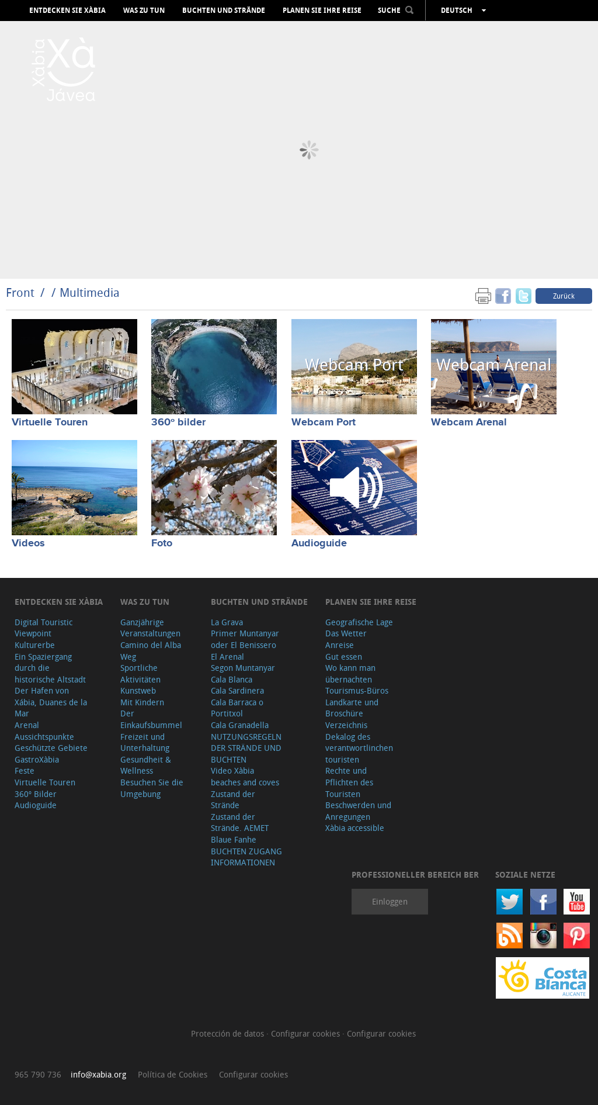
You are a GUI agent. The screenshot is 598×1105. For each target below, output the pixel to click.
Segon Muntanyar (243, 667)
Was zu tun (144, 10)
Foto (161, 543)
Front (20, 292)
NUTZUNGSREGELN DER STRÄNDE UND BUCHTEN (246, 748)
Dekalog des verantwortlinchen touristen (359, 748)
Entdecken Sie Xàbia (67, 10)
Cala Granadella (240, 724)
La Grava (227, 622)
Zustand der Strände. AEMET (240, 822)
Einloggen (390, 901)
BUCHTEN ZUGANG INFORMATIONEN (246, 857)
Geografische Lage (359, 622)
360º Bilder (36, 793)
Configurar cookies (306, 1033)
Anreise (339, 644)
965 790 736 (38, 1074)
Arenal (27, 724)
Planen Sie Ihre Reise (322, 10)
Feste (24, 770)
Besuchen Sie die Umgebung (151, 788)
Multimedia (90, 292)
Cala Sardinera (237, 690)
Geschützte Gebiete (51, 747)
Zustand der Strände (233, 799)
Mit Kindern (142, 702)
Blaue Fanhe (233, 839)
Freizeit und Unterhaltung (144, 742)
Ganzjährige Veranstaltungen (150, 627)
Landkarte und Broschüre (351, 708)
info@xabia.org (98, 1074)
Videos (28, 543)
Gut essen (343, 656)
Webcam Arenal (469, 422)
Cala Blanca (231, 679)
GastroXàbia (37, 759)
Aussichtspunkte (44, 736)
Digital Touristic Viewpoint (43, 627)
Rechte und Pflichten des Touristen (349, 782)
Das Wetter (346, 633)
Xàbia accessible (354, 827)
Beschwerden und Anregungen (358, 810)
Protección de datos (228, 1033)
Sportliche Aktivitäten (140, 673)
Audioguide (319, 543)
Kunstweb (138, 690)
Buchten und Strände (223, 10)
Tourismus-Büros (356, 690)
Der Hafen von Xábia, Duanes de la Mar (51, 702)
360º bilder (178, 422)
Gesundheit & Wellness (145, 765)
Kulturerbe (35, 644)
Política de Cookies (172, 1074)
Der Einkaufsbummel (151, 719)
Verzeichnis (346, 724)
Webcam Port (323, 422)
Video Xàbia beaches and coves (245, 776)
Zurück (564, 295)
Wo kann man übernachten (350, 673)
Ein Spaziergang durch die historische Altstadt (50, 668)
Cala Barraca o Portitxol (237, 708)
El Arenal (227, 656)
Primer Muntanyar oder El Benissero (245, 639)
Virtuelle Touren (50, 422)
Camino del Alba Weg (150, 650)
